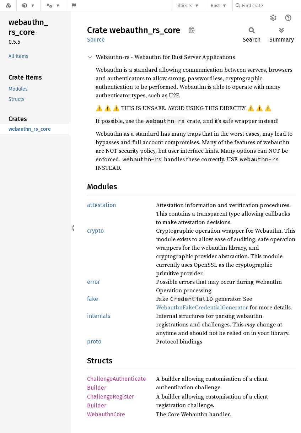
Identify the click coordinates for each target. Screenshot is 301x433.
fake (92, 299)
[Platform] (53, 5)
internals (98, 316)
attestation (101, 205)
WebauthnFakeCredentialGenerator (202, 307)
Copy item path (192, 30)
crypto (95, 230)
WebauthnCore (106, 414)
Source (96, 39)
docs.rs (185, 5)
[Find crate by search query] (271, 5)
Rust (215, 5)
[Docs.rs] (8, 5)
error (93, 281)
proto (94, 341)
